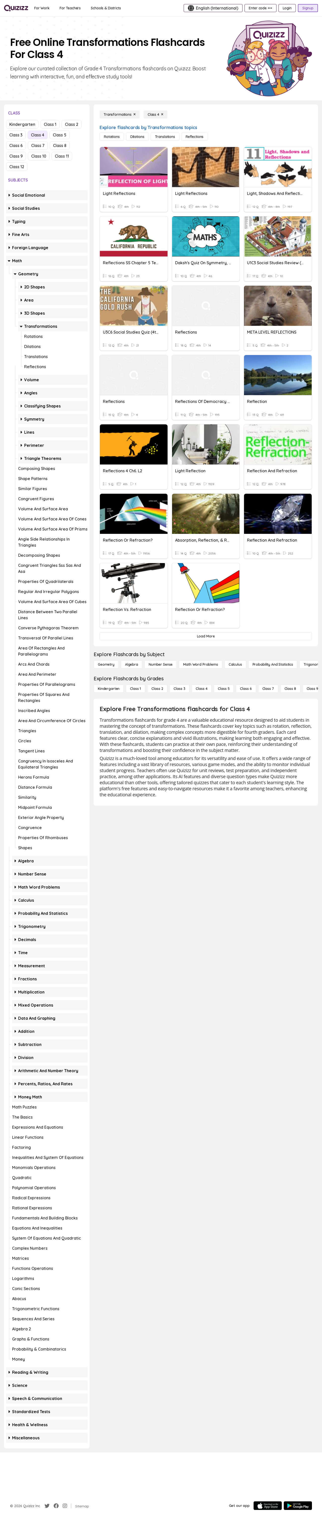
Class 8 (59, 145)
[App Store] (268, 1505)
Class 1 (50, 124)
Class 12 (16, 166)
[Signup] (308, 8)
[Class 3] (179, 689)
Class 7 (38, 145)
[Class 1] (135, 689)
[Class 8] (290, 689)
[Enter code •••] (260, 8)
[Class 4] (155, 114)
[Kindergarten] (109, 689)
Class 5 (59, 134)
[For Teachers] (70, 8)
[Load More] (206, 636)
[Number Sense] (160, 664)
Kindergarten (22, 124)
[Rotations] (112, 137)
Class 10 (38, 156)
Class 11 (62, 156)
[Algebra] (131, 664)
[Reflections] (194, 137)
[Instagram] (65, 1506)
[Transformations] (120, 114)
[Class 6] (246, 689)
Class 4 (37, 134)
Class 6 (16, 145)
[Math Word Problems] (200, 664)
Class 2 (71, 124)
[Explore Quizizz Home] (16, 8)
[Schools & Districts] (106, 8)
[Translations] (165, 137)
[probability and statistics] (272, 664)
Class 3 (15, 134)
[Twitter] (47, 1506)
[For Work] (42, 8)
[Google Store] (298, 1505)
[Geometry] (106, 664)
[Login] (287, 8)
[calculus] (235, 664)
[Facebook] (56, 1506)
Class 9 (16, 156)
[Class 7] (268, 689)
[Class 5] (224, 689)
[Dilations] (137, 137)
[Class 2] (157, 689)
